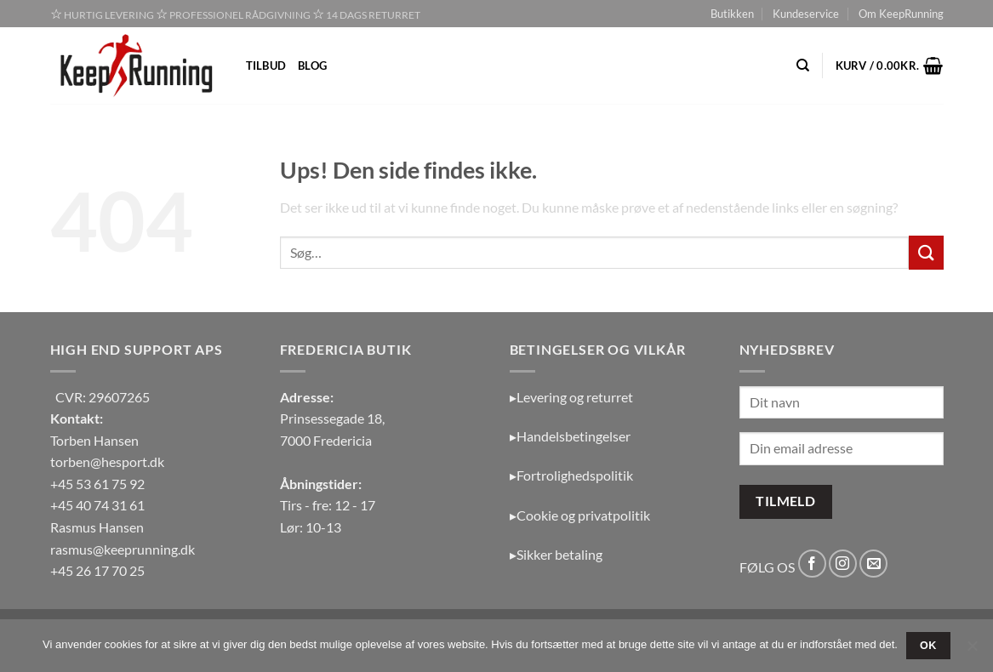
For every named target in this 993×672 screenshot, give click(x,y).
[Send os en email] (873, 564)
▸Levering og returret (571, 397)
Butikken (732, 13)
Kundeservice (806, 13)
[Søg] (802, 65)
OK (928, 646)
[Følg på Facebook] (812, 564)
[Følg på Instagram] (843, 564)
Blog (312, 65)
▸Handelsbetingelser (570, 436)
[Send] (926, 252)
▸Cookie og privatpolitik (580, 515)
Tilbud (266, 65)
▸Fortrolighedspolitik (571, 475)
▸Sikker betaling (556, 554)
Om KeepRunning (901, 13)
